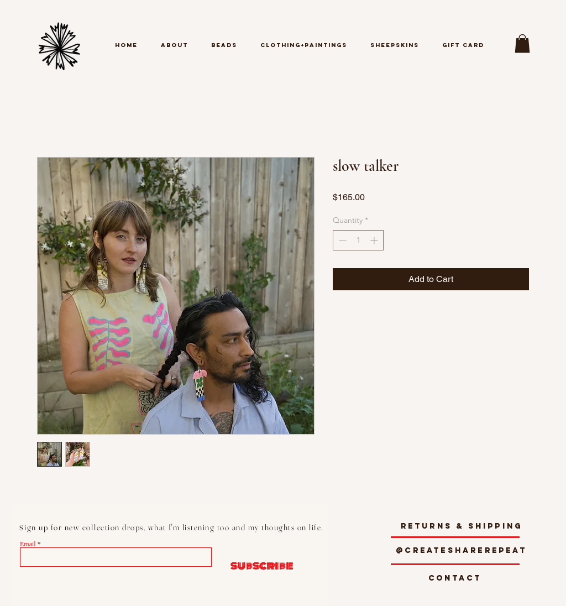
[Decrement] (341, 240)
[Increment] (375, 240)
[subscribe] (256, 565)
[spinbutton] (358, 240)
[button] (522, 43)
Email (28, 544)
